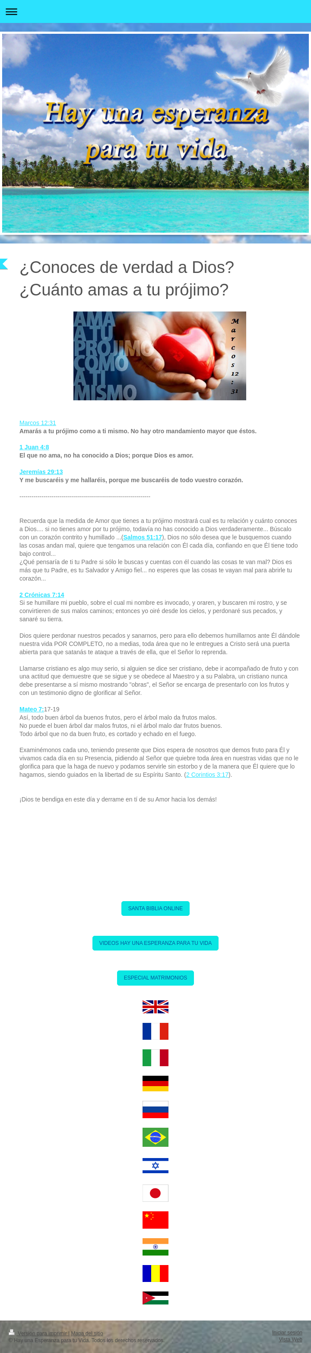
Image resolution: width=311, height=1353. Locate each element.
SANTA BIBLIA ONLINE (155, 908)
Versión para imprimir (38, 1333)
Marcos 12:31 (37, 422)
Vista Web (290, 1340)
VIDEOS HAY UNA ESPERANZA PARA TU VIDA (155, 943)
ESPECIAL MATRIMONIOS (155, 978)
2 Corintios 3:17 (207, 774)
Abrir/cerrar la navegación (155, 11)
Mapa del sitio (87, 1333)
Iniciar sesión (287, 1333)
